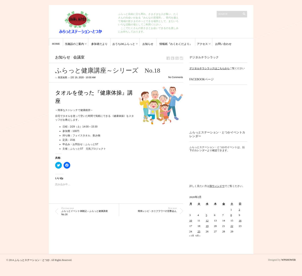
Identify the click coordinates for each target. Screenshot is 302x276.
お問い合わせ (223, 44)
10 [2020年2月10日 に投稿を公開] (190, 220)
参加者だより (99, 44)
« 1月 (191, 235)
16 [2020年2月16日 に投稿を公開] (240, 220)
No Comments (175, 77)
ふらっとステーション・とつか (32, 260)
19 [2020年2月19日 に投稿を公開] (207, 226)
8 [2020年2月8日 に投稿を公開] (231, 215)
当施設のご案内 (74, 44)
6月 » (198, 235)
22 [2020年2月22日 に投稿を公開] (231, 226)
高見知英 (62, 77)
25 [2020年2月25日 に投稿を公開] (199, 231)
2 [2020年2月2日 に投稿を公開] (239, 209)
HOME (56, 43)
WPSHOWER (288, 259)
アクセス (202, 44)
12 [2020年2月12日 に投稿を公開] (207, 220)
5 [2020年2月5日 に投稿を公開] (206, 215)
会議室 (79, 57)
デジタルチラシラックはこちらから (209, 68)
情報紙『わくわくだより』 (175, 44)
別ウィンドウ (217, 186)
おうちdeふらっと (123, 44)
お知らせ (147, 44)
